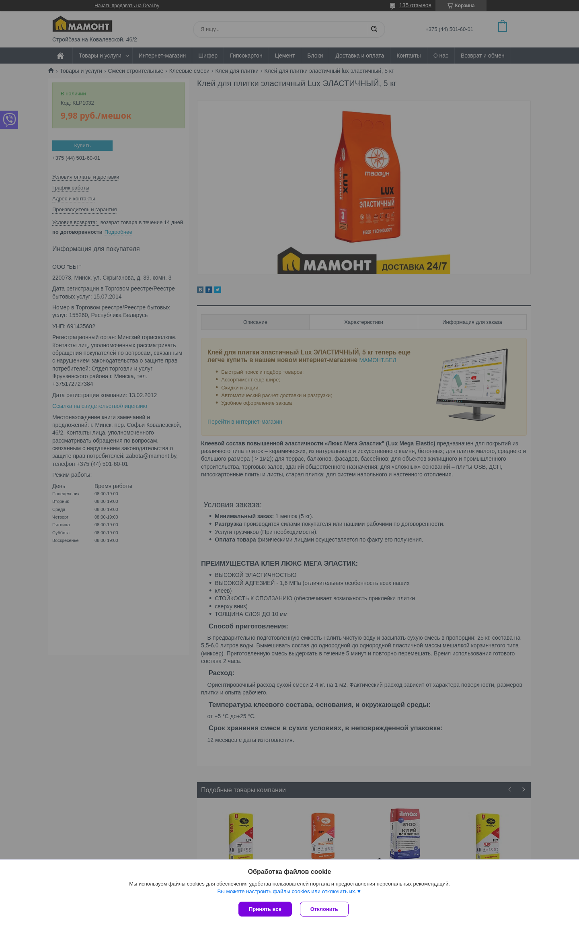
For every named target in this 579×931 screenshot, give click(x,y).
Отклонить (324, 909)
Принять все (265, 909)
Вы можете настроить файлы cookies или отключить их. (286, 891)
